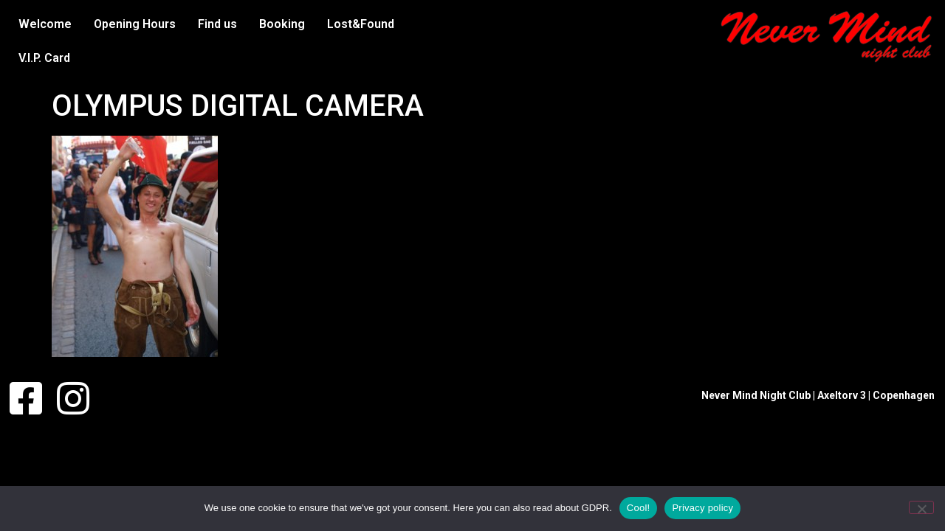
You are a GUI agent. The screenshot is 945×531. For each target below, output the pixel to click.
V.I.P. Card (44, 58)
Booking (282, 24)
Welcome (45, 24)
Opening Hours (135, 24)
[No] (921, 507)
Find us (217, 24)
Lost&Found (360, 24)
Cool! (638, 507)
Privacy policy (702, 507)
